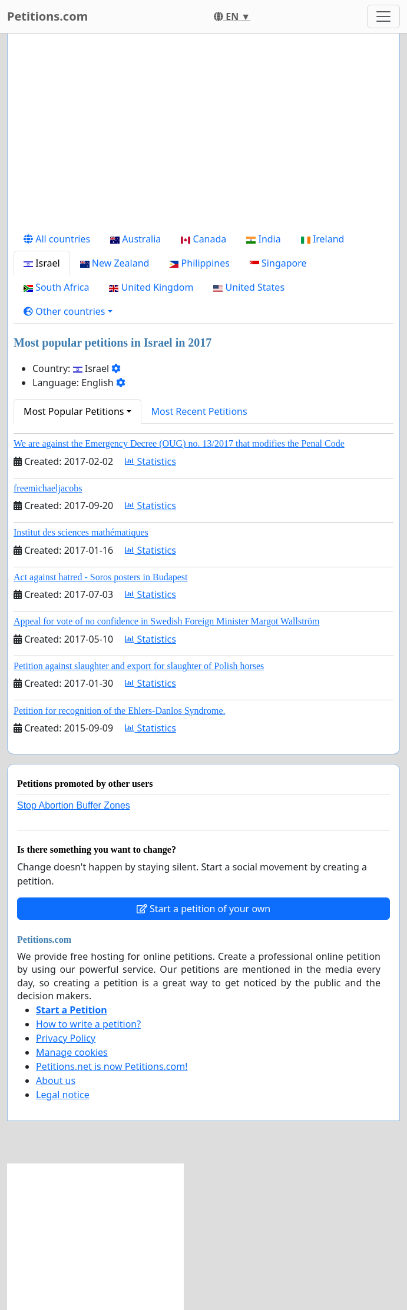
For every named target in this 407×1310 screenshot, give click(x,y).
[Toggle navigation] (383, 16)
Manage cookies (72, 1052)
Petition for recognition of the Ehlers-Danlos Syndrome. (119, 711)
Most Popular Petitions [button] (74, 411)
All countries (57, 238)
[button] (68, 311)
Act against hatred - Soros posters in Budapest (101, 577)
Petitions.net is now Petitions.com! (111, 1066)
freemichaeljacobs (48, 488)
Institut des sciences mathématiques (81, 532)
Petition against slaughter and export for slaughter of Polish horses (139, 666)
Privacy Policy (65, 1038)
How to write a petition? (88, 1024)
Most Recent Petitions (199, 411)
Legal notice (63, 1094)
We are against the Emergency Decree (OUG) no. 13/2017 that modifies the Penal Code (179, 443)
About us (55, 1080)
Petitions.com (47, 16)
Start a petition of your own (203, 908)
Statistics (150, 461)
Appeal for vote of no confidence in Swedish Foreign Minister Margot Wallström (166, 621)
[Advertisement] (203, 134)
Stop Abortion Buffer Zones (73, 805)
